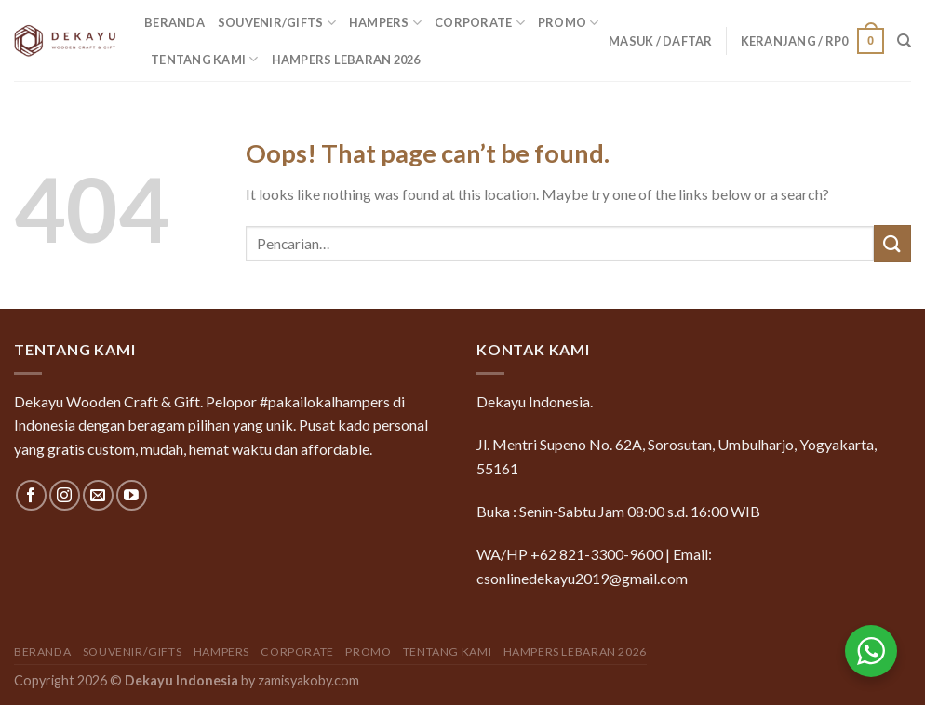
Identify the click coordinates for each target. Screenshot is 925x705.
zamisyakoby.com (308, 680)
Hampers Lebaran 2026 (346, 59)
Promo (568, 23)
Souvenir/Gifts (277, 23)
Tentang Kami (205, 59)
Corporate (480, 23)
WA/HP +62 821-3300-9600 (569, 554)
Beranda (174, 22)
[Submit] (892, 243)
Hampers (385, 23)
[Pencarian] (904, 41)
